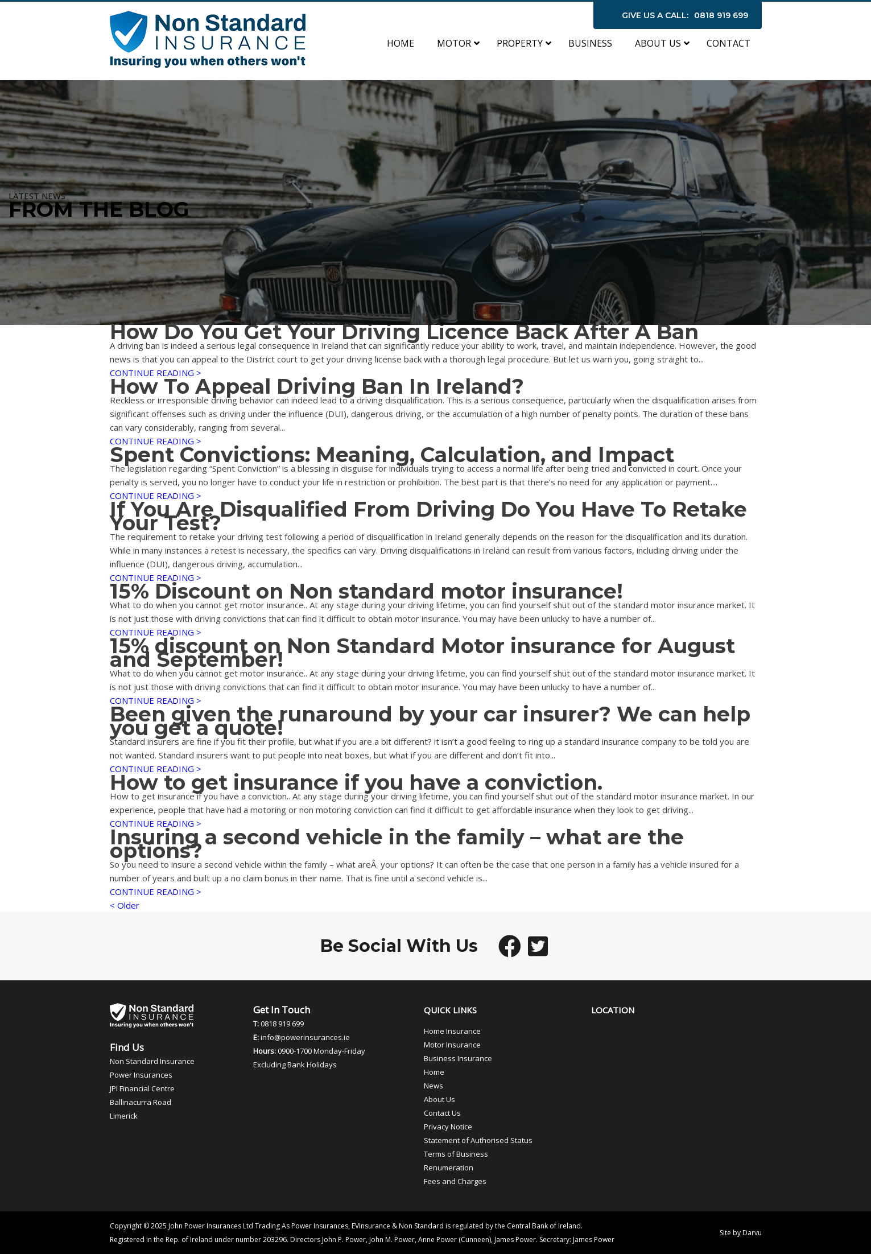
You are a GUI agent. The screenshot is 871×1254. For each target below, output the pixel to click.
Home (434, 1072)
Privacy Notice (448, 1126)
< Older (124, 905)
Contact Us (442, 1113)
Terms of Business (456, 1154)
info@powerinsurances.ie (305, 1037)
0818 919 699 (721, 15)
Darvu (752, 1233)
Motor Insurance (452, 1045)
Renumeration (448, 1167)
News (433, 1085)
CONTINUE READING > (155, 372)
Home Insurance (452, 1031)
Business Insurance (458, 1058)
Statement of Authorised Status (478, 1140)
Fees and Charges (455, 1181)
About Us (439, 1099)
